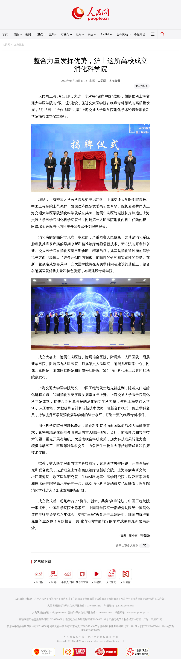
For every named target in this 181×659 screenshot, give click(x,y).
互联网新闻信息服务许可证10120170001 (40, 619)
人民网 (6, 44)
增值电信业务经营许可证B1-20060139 (85, 619)
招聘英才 (65, 598)
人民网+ (53, 576)
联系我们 (161, 598)
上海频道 (19, 44)
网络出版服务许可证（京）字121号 (120, 626)
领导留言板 (82, 576)
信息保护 (149, 598)
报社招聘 (54, 598)
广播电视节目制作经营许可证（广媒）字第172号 (135, 619)
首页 (5, 34)
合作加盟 (89, 598)
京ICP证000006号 (150, 626)
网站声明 (125, 598)
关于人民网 (40, 598)
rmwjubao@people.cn (138, 612)
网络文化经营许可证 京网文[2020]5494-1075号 (74, 626)
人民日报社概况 (23, 598)
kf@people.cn (59, 612)
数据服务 (113, 598)
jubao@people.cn (125, 605)
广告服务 (77, 598)
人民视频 (96, 576)
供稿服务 (101, 598)
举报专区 (139, 34)
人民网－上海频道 (109, 80)
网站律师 (137, 598)
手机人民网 (67, 576)
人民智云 (111, 576)
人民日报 (38, 576)
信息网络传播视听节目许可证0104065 (27, 626)
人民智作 (125, 576)
